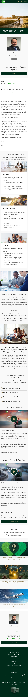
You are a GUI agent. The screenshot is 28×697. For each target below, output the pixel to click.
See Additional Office (13, 92)
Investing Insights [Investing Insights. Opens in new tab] (14, 652)
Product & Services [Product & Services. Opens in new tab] (14, 659)
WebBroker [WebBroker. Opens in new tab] (14, 661)
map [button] (8, 91)
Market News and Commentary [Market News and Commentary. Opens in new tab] (14, 650)
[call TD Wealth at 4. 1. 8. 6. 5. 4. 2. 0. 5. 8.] (17, 1)
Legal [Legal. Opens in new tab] (14, 670)
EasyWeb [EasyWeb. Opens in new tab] (14, 663)
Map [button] (19, 636)
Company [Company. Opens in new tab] (14, 656)
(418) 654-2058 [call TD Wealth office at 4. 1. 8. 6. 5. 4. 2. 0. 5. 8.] (11, 83)
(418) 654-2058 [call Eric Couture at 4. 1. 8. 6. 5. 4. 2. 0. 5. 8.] (14, 632)
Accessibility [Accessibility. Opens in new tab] (14, 672)
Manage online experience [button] (14, 665)
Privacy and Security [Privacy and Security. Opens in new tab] (14, 668)
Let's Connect (14, 521)
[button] (10, 388)
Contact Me (14, 73)
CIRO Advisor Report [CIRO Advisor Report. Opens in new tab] (14, 654)
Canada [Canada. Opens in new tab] (14, 680)
